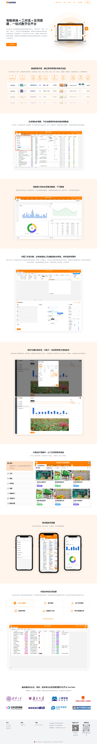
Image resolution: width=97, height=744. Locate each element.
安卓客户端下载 (39, 725)
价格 (65, 2)
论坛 (74, 2)
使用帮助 (23, 725)
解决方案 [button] (58, 2)
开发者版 (80, 2)
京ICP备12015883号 (58, 742)
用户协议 (8, 726)
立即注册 (11, 44)
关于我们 (8, 725)
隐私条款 (8, 728)
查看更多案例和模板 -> (48, 619)
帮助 (69, 2)
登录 (88, 2)
